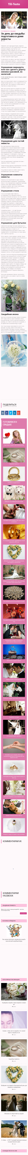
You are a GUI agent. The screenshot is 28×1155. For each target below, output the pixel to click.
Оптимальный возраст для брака (14, 736)
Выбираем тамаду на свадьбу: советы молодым (14, 834)
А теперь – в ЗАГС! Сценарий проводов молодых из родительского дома (14, 1141)
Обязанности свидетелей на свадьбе (14, 1113)
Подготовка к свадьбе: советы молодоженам (14, 445)
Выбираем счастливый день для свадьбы (14, 501)
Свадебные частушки (14, 717)
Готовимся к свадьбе (8, 31)
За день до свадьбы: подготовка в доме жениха (14, 698)
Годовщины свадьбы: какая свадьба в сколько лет (14, 1003)
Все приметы (23, 913)
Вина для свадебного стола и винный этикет (14, 796)
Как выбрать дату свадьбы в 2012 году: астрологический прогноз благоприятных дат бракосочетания (14, 756)
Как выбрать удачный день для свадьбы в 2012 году (13, 620)
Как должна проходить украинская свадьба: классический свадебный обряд (14, 940)
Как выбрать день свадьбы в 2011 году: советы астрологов (14, 521)
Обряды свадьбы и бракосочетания (14, 679)
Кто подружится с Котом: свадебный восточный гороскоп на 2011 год (14, 541)
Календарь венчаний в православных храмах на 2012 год (14, 777)
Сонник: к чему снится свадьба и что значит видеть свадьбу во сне (14, 1031)
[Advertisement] (14, 382)
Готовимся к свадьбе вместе (14, 482)
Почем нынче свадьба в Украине (14, 660)
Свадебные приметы (14, 464)
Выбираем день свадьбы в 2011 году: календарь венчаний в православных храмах (14, 581)
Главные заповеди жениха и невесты (14, 815)
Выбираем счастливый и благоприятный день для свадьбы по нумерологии (14, 561)
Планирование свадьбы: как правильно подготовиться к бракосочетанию (14, 641)
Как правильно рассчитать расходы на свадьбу (13, 601)
